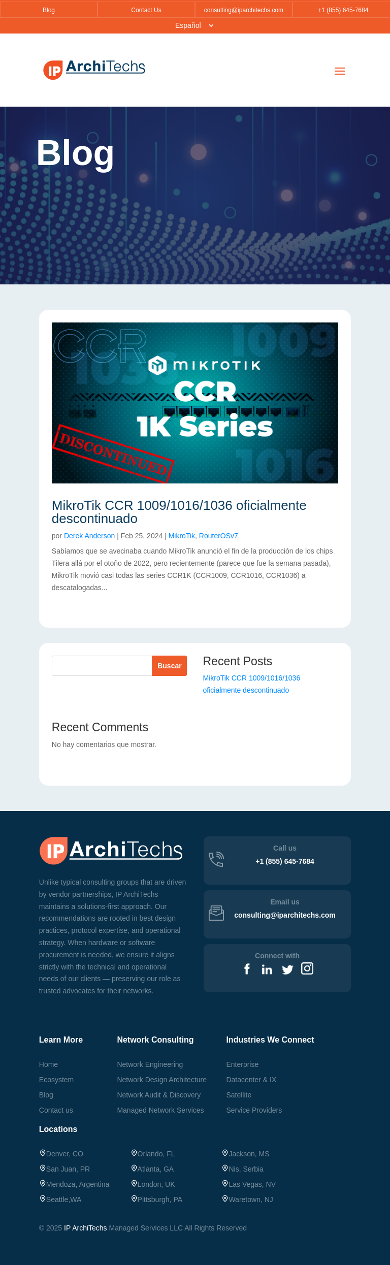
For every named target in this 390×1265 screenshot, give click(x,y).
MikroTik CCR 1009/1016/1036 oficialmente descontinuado (179, 512)
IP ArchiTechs (85, 1228)
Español (188, 25)
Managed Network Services (160, 1110)
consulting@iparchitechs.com (243, 10)
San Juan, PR (64, 1169)
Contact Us (146, 10)
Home (48, 1064)
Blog (49, 10)
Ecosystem (56, 1080)
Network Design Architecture (162, 1080)
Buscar (169, 666)
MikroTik (182, 536)
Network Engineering (150, 1064)
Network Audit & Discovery (159, 1095)
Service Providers (254, 1110)
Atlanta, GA (152, 1169)
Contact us (56, 1110)
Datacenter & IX (251, 1080)
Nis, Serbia (242, 1169)
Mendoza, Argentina (74, 1184)
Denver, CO (61, 1154)
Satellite (238, 1095)
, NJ (247, 1199)
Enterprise (242, 1064)
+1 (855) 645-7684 (342, 10)
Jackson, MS (245, 1154)
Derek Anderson (89, 536)
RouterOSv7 (218, 536)
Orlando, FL (153, 1154)
